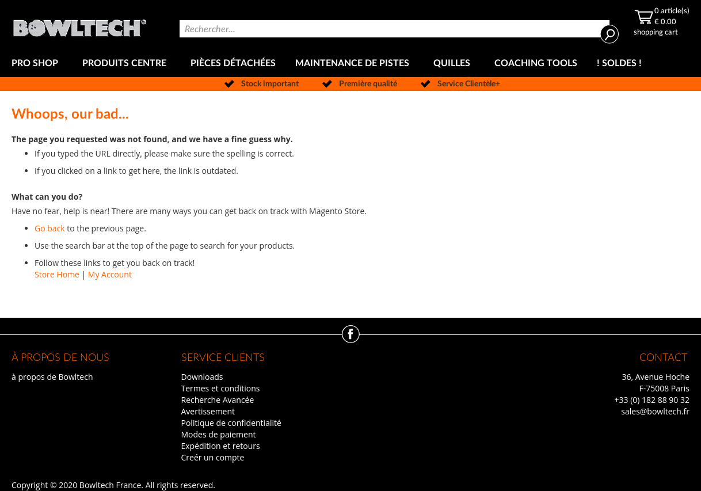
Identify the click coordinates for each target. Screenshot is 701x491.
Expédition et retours (220, 445)
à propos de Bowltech (52, 376)
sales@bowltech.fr (655, 411)
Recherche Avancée (217, 399)
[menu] (350, 63)
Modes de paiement (218, 434)
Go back (50, 228)
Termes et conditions (220, 388)
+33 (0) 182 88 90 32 (651, 399)
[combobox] (394, 28)
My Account (110, 274)
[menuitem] (37, 63)
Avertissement (208, 411)
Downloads (202, 376)
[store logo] (79, 25)
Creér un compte (213, 457)
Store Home (57, 274)
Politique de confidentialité (231, 422)
